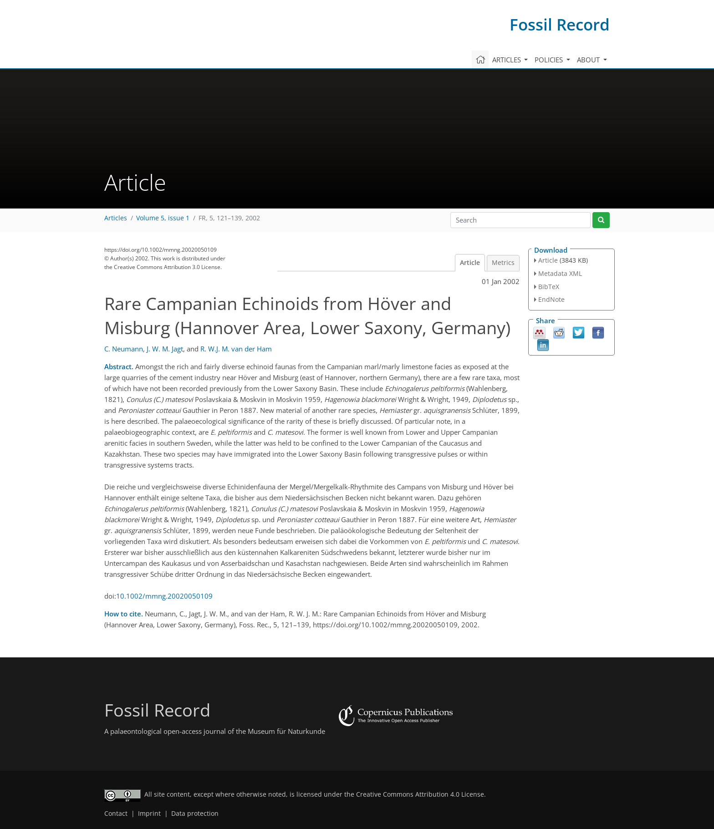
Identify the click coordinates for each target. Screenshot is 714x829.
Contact (116, 813)
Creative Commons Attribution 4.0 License (420, 794)
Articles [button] (507, 59)
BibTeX (548, 286)
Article (470, 263)
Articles (115, 218)
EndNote (551, 299)
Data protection (195, 813)
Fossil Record (560, 24)
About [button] (589, 59)
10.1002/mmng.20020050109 (164, 595)
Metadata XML (560, 273)
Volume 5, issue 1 (162, 218)
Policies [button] (550, 59)
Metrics (503, 263)
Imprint (149, 813)
